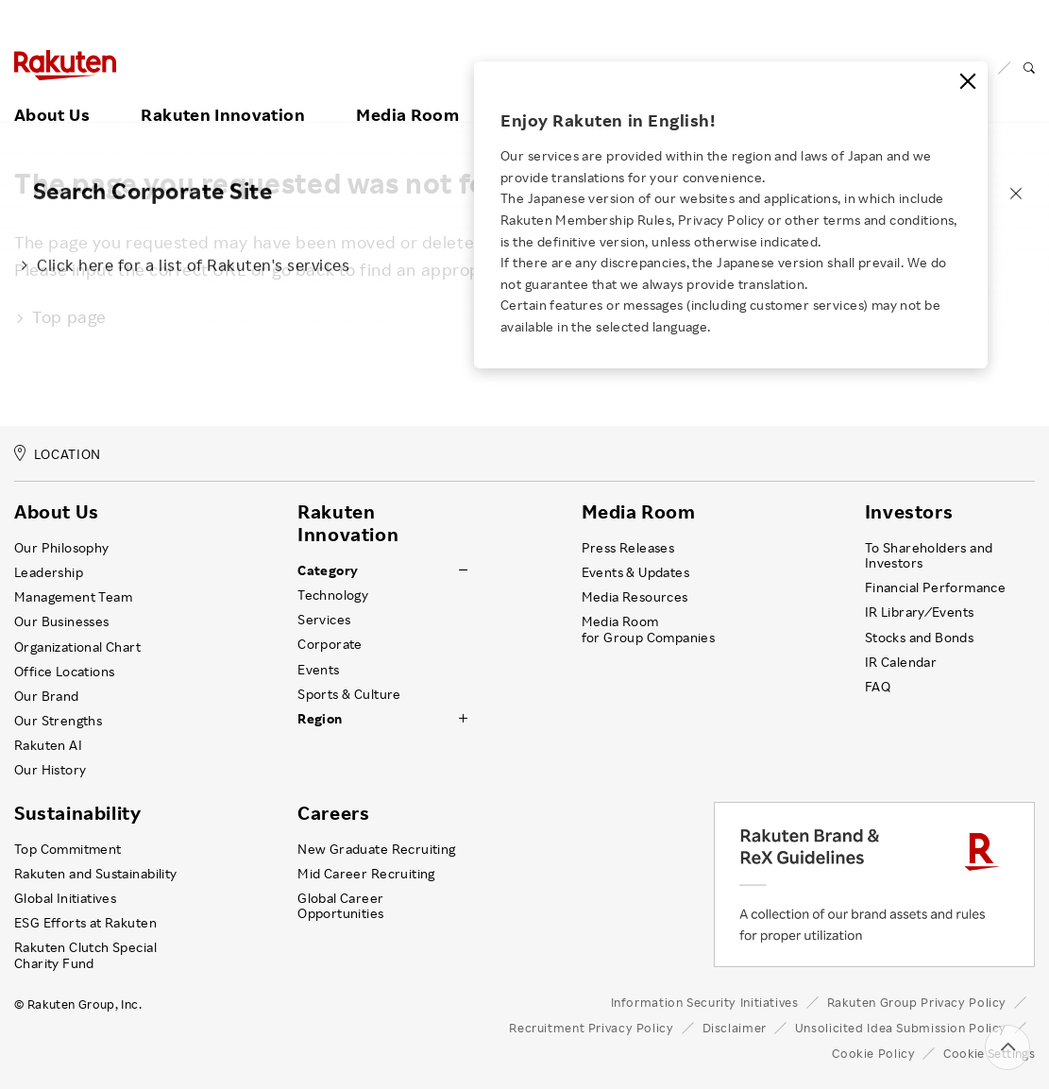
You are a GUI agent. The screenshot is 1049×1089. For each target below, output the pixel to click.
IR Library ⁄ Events (919, 612)
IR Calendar (901, 662)
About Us (52, 91)
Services (323, 619)
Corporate (330, 644)
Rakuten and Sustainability (96, 873)
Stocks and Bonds (919, 637)
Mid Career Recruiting (366, 873)
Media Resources (635, 596)
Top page (60, 316)
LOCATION (57, 454)
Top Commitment (68, 849)
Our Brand (46, 696)
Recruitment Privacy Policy (591, 1027)
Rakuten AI (48, 745)
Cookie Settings (989, 1053)
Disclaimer (734, 1027)
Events (318, 669)
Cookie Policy (873, 1053)
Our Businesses (62, 621)
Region (319, 718)
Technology (332, 595)
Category (327, 570)
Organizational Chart (77, 647)
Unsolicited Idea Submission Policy (901, 1027)
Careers (333, 813)
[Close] (968, 81)
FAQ (877, 686)
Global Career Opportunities (340, 906)
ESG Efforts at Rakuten (85, 922)
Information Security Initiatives (705, 1002)
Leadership (48, 572)
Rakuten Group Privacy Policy (917, 1002)
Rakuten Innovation (222, 91)
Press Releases (628, 547)
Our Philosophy (62, 547)
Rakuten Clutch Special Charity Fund (85, 955)
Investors (909, 512)
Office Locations (64, 671)
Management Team (73, 596)
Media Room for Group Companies (649, 629)
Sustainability (77, 813)
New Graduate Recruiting (376, 849)
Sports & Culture (348, 694)
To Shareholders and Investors (929, 555)
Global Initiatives (65, 898)
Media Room (407, 91)
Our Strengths (58, 720)
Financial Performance (936, 587)
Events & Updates (635, 572)
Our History (50, 769)
